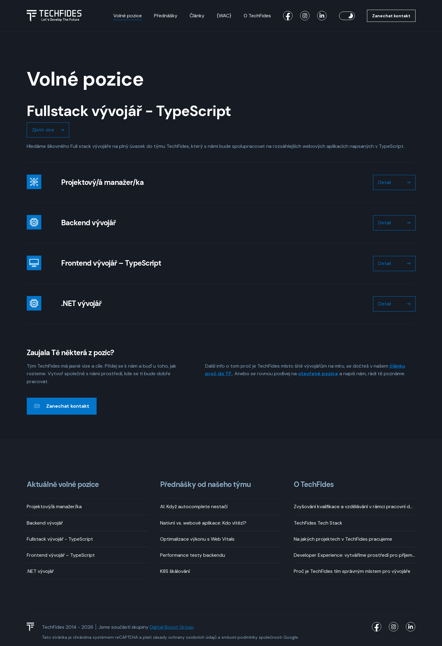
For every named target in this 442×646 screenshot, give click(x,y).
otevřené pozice (318, 373)
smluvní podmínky (239, 637)
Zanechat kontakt (391, 16)
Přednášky (165, 16)
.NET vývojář (40, 571)
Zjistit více (43, 130)
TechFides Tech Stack (318, 523)
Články (197, 16)
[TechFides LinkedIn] (322, 16)
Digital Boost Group (172, 627)
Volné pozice (127, 16)
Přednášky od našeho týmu (205, 484)
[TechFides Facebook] (288, 16)
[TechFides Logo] (33, 627)
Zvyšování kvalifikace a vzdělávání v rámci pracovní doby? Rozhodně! (354, 506)
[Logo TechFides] (54, 16)
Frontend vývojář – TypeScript (61, 555)
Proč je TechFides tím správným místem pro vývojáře (352, 571)
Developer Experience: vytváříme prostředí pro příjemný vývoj (354, 555)
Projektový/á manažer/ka (54, 506)
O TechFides (257, 16)
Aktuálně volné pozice (63, 484)
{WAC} (224, 16)
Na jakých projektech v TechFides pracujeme (343, 539)
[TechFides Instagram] (305, 16)
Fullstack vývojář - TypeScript (60, 539)
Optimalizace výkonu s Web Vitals (197, 539)
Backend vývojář (45, 523)
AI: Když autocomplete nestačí (194, 506)
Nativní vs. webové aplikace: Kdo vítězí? (203, 523)
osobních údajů (201, 637)
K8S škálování (175, 571)
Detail (384, 182)
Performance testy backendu (192, 555)
